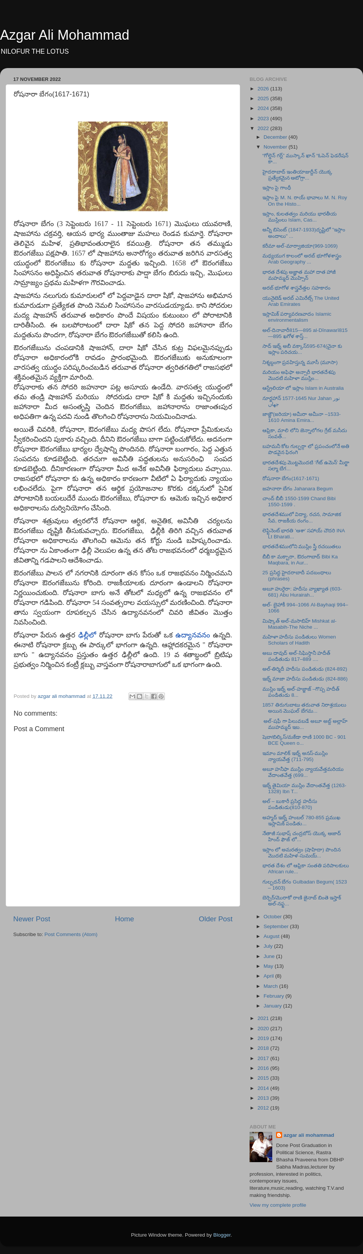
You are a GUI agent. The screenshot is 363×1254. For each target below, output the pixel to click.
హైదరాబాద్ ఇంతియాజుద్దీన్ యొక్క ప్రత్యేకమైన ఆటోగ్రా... (297, 175)
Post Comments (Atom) (71, 934)
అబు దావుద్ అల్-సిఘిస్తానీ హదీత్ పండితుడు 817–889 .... (296, 656)
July (269, 946)
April (269, 976)
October (273, 916)
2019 (264, 1038)
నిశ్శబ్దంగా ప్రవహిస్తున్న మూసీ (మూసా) (300, 362)
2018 (264, 1048)
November (276, 147)
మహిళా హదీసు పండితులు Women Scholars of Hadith (299, 640)
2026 (264, 88)
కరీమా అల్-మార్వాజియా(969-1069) (300, 246)
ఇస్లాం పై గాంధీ (277, 188)
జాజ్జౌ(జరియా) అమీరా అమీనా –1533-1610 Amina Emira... (301, 417)
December (276, 137)
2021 (264, 1018)
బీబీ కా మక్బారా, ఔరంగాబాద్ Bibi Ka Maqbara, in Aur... (300, 560)
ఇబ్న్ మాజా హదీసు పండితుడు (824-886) (305, 679)
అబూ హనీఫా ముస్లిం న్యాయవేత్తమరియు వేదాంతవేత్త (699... (303, 772)
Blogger (222, 1235)
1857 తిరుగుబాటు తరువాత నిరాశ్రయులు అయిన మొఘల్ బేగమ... (304, 708)
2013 (264, 1098)
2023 (264, 118)
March (271, 986)
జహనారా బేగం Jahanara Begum (297, 488)
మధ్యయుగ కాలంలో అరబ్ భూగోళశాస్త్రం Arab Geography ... (301, 259)
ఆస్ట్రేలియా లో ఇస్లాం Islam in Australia (303, 388)
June (270, 956)
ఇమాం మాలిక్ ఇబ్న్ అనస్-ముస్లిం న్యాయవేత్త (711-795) (295, 756)
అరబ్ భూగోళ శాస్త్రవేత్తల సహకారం (296, 288)
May (269, 966)
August (272, 936)
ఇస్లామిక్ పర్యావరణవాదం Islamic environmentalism (297, 317)
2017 (264, 1058)
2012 (264, 1108)
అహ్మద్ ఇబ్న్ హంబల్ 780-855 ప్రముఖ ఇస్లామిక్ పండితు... (301, 820)
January (273, 1006)
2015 (264, 1078)
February (274, 996)
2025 (264, 98)
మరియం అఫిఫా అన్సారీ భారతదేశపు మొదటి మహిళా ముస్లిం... (298, 375)
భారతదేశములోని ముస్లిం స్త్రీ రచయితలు (301, 546)
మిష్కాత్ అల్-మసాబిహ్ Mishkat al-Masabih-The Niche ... (299, 624)
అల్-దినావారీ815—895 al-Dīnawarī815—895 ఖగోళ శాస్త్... (304, 333)
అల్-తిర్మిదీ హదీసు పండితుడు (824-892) (304, 669)
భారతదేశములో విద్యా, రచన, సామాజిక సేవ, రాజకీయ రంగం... (301, 517)
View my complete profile (278, 1205)
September (277, 926)
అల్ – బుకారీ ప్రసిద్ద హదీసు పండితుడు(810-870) (290, 804)
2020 (264, 1028)
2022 (264, 128)
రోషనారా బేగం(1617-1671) (290, 478)
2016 (264, 1068)
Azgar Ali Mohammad (64, 35)
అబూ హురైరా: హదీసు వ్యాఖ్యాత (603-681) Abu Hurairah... (302, 592)
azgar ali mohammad (309, 1135)
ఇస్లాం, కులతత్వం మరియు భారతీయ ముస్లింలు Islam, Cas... (299, 217)
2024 (264, 108)
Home (124, 919)
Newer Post (31, 919)
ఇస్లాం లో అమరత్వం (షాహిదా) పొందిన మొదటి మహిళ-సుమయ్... (301, 853)
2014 (264, 1088)
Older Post (216, 919)
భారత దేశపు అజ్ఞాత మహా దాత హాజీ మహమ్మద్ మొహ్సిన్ (299, 275)
